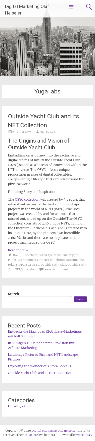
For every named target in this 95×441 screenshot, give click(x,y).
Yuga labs (27, 269)
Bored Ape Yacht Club (53, 255)
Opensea (25, 264)
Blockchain (29, 255)
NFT (40, 260)
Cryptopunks (27, 260)
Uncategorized (19, 406)
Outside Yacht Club (53, 264)
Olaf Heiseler (49, 132)
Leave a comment (55, 269)
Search (13, 294)
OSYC (35, 264)
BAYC (16, 255)
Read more (18, 250)
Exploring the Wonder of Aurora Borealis (39, 366)
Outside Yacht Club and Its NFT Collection (40, 373)
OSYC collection (27, 199)
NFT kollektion (54, 260)
